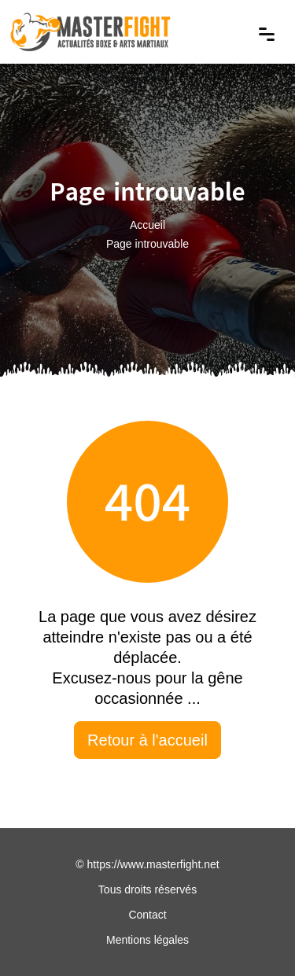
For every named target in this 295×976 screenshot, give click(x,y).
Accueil (147, 224)
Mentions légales (147, 940)
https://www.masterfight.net (153, 864)
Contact (147, 914)
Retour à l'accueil (147, 740)
